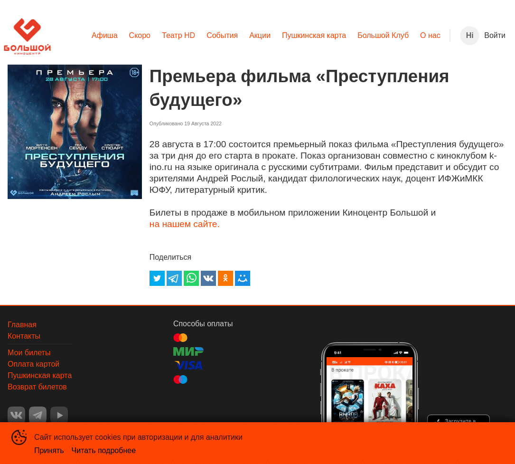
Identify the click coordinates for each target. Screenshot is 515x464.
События (222, 35)
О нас (430, 35)
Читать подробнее (104, 450)
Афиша (105, 35)
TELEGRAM (38, 415)
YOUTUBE (59, 415)
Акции (260, 35)
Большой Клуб (383, 35)
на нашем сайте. (185, 224)
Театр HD (178, 35)
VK (16, 415)
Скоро (139, 35)
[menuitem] (104, 35)
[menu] (250, 35)
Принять (49, 450)
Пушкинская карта (314, 35)
